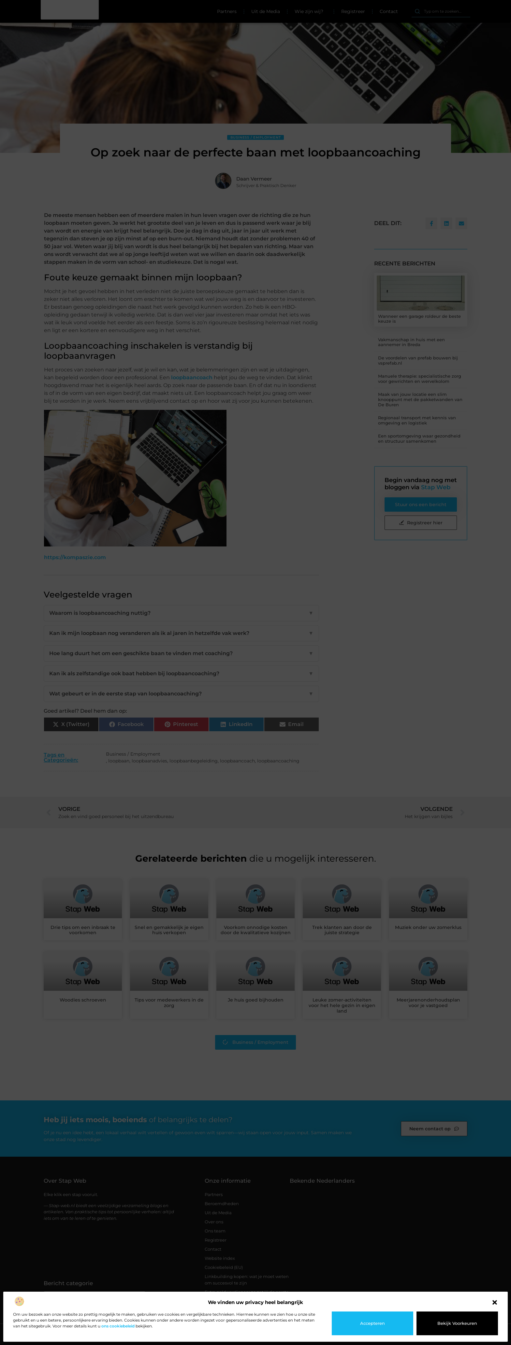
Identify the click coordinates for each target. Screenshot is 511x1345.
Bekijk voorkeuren (457, 1323)
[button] (494, 1302)
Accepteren (372, 1323)
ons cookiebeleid (118, 1326)
